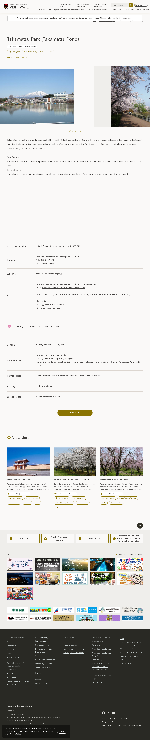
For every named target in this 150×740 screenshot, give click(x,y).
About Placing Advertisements (130, 554)
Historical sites (14, 503)
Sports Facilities (116, 503)
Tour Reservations (42, 667)
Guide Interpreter (70, 646)
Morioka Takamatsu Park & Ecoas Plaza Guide (63, 287)
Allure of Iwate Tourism (16, 642)
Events (113, 10)
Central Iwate (12, 646)
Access (121, 10)
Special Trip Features (15, 673)
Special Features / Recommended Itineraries (70, 10)
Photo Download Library (101, 649)
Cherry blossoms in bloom (48, 396)
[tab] (70, 131)
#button (10, 57)
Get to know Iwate (45, 10)
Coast (9, 653)
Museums (27, 503)
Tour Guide (130, 10)
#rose (17, 57)
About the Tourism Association (100, 5)
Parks (50, 52)
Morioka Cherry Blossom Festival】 (52, 355)
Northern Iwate (13, 657)
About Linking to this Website (131, 652)
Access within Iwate (42, 687)
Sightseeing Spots (15, 52)
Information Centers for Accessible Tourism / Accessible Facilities (101, 666)
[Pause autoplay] (84, 131)
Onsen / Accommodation (45, 660)
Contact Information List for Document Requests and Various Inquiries (130, 645)
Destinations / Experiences (99, 10)
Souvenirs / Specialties (44, 663)
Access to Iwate (41, 683)
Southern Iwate (13, 649)
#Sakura (24, 57)
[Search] (131, 5)
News (139, 10)
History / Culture (32, 498)
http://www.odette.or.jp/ (49, 273)
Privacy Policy (125, 663)
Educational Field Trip (65, 5)
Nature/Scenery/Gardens (34, 52)
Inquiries (146, 10)
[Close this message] (140, 17)
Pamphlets (96, 645)
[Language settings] (141, 5)
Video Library (97, 660)
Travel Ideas (12, 677)
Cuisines (38, 656)
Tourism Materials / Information (83, 5)
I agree (62, 731)
